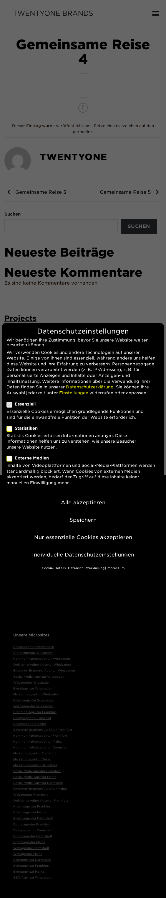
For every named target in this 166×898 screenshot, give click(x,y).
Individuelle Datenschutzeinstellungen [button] (83, 547)
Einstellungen (73, 385)
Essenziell (23, 396)
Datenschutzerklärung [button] (86, 561)
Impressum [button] (115, 561)
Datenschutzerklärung (90, 379)
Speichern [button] (83, 512)
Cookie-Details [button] (54, 561)
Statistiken (24, 420)
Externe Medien (30, 450)
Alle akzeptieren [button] (83, 495)
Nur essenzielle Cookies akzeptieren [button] (83, 530)
